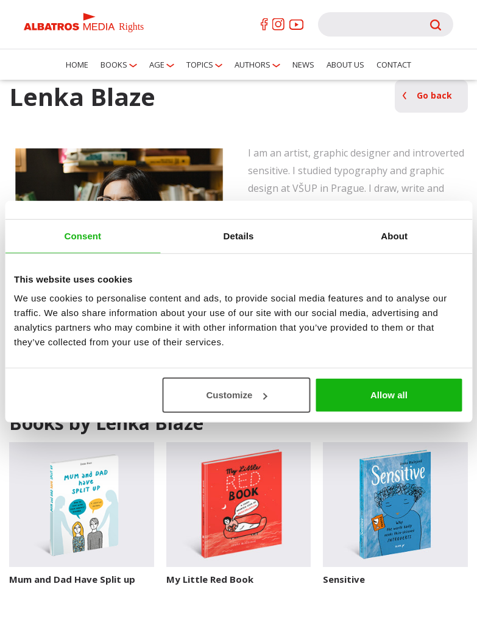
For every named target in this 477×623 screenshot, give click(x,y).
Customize (237, 395)
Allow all (389, 395)
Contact (393, 64)
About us (345, 64)
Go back (434, 95)
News (303, 64)
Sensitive (344, 579)
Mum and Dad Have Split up (72, 579)
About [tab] (394, 235)
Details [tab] (239, 235)
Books (114, 64)
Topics (199, 64)
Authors (252, 64)
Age (156, 64)
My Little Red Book (209, 579)
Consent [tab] (82, 235)
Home (77, 64)
